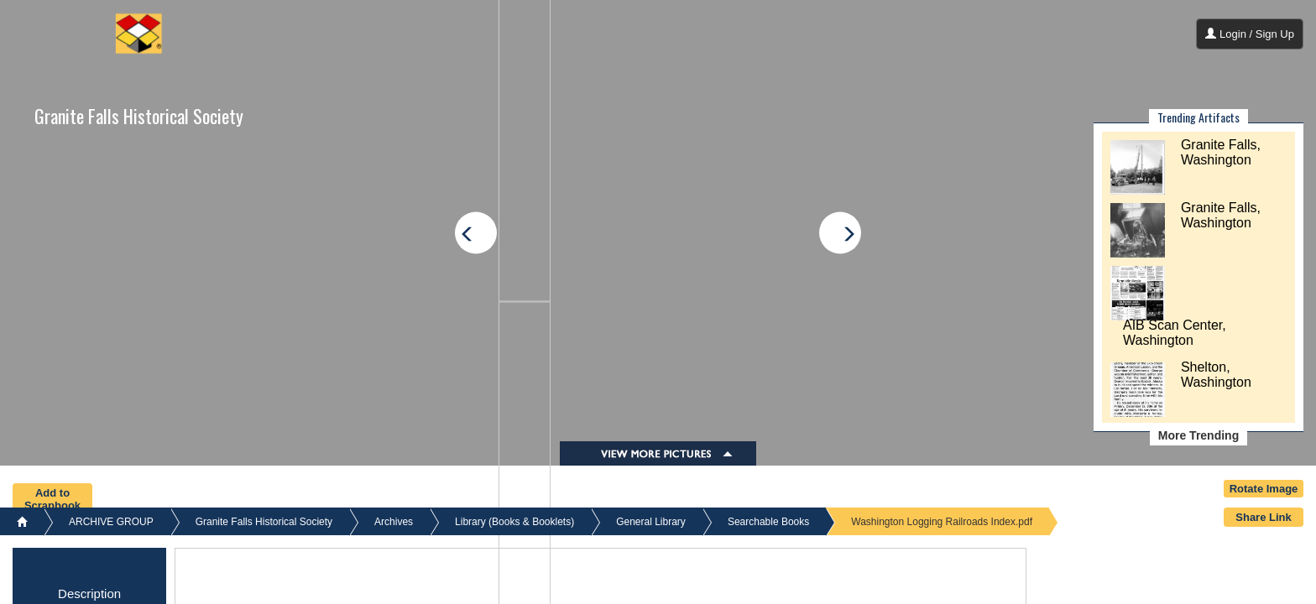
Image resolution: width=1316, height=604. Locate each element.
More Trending (1198, 435)
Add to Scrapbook (52, 499)
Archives (393, 522)
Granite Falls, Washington (1221, 152)
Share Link (1263, 517)
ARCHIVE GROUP (111, 522)
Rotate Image (1264, 488)
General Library (651, 522)
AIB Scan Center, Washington (1174, 332)
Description (89, 593)
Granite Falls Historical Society (138, 115)
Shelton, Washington (1216, 374)
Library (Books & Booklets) (514, 522)
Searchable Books (768, 522)
